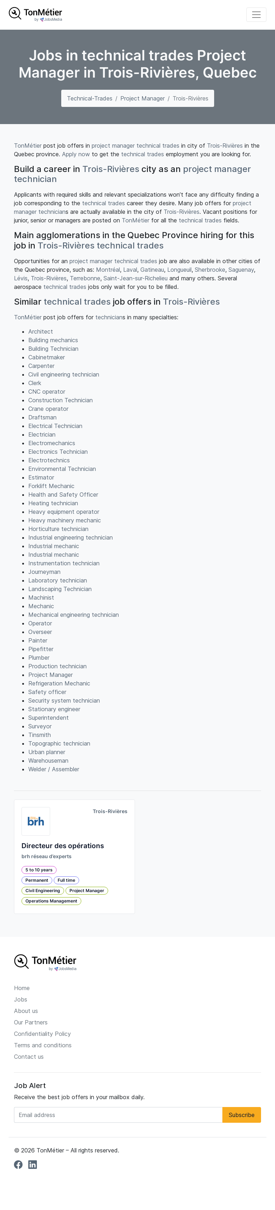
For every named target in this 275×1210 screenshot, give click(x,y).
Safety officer (47, 691)
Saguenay (241, 269)
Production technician (57, 666)
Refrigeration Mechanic (59, 683)
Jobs (20, 999)
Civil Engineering (42, 890)
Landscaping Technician (60, 588)
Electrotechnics (49, 460)
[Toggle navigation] (256, 15)
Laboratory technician (57, 580)
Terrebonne (85, 278)
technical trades (157, 145)
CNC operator (46, 391)
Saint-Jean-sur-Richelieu (135, 278)
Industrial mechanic (53, 546)
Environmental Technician (62, 468)
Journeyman (44, 571)
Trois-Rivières (225, 145)
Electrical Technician (55, 425)
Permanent (36, 880)
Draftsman (42, 417)
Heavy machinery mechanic (64, 520)
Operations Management (51, 901)
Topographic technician (59, 743)
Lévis (21, 278)
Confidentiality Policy (42, 1033)
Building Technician (53, 348)
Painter (37, 640)
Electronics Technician (58, 451)
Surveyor (40, 726)
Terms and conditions (43, 1045)
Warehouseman (48, 760)
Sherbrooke (210, 269)
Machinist (41, 597)
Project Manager (142, 98)
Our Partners (31, 1022)
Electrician (42, 434)
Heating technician (53, 503)
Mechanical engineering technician (73, 614)
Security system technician (64, 700)
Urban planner (46, 752)
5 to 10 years (39, 869)
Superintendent (48, 717)
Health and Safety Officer (63, 494)
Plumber (38, 657)
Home (22, 988)
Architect (40, 331)
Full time (66, 880)
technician (35, 179)
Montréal (108, 269)
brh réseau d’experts (46, 856)
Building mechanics (53, 340)
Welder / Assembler (53, 769)
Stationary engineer (54, 709)
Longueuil (179, 269)
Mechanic (41, 606)
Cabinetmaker (46, 357)
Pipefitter (40, 649)
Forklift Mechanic (51, 486)
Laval (130, 269)
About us (26, 1010)
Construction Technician (60, 400)
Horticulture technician (58, 528)
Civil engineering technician (63, 374)
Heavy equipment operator (63, 511)
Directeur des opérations (62, 846)
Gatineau (152, 269)
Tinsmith (39, 734)
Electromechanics (51, 443)
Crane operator (48, 408)
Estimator (41, 477)
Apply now (76, 154)
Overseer (40, 631)
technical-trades (89, 98)
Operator (40, 623)
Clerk (34, 383)
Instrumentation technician (64, 563)
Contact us (29, 1056)
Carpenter (41, 365)
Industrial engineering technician (70, 537)
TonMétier (28, 145)
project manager (113, 145)
